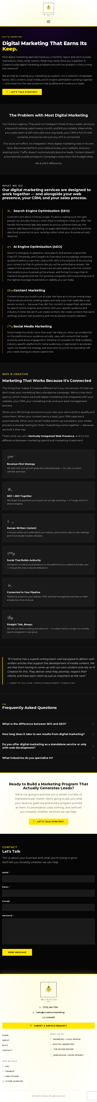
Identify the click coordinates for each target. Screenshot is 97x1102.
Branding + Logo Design (65, 1039)
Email (6, 887)
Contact (7, 1050)
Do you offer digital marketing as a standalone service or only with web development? (48, 748)
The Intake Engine (62, 1049)
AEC (5, 1066)
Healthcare (10, 1076)
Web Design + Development (67, 1055)
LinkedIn (48, 1017)
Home (5, 1035)
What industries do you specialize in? (48, 760)
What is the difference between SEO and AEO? (48, 725)
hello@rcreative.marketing (48, 1012)
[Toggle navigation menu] (48, 21)
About (6, 1040)
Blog (5, 1045)
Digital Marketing (62, 1044)
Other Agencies (12, 1081)
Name (6, 873)
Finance (8, 1071)
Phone (6, 901)
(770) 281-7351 (48, 1007)
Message (8, 916)
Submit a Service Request (48, 1025)
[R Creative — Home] (48, 9)
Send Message (17, 952)
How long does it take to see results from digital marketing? (48, 736)
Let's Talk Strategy (22, 92)
